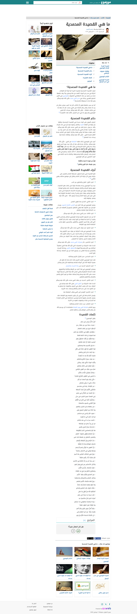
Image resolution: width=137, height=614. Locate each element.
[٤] (85, 318)
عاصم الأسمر (89, 29)
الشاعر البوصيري (104, 76)
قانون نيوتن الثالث (47, 219)
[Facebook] (109, 604)
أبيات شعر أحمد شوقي (46, 232)
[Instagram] (102, 604)
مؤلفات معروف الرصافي (104, 72)
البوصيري (65, 95)
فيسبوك (99, 538)
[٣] (90, 178)
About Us (50, 610)
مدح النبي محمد (75, 98)
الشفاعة (74, 141)
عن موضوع (50, 603)
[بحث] (79, 2)
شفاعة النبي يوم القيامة (80, 307)
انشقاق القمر (71, 248)
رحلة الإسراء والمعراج (72, 266)
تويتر (92, 538)
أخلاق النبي (78, 283)
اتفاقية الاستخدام (31, 607)
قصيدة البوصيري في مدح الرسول (104, 80)
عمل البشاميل (48, 215)
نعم (78, 531)
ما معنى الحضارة (48, 229)
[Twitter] (105, 604)
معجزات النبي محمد (76, 242)
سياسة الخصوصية (48, 607)
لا (73, 531)
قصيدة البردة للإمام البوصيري (104, 67)
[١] (74, 100)
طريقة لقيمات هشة (47, 225)
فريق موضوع (32, 610)
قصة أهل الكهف (47, 208)
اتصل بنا (34, 603)
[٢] (83, 137)
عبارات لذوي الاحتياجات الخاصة (44, 212)
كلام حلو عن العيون (47, 222)
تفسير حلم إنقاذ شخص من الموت (43, 236)
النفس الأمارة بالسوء (68, 205)
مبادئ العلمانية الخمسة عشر (44, 239)
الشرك (82, 124)
